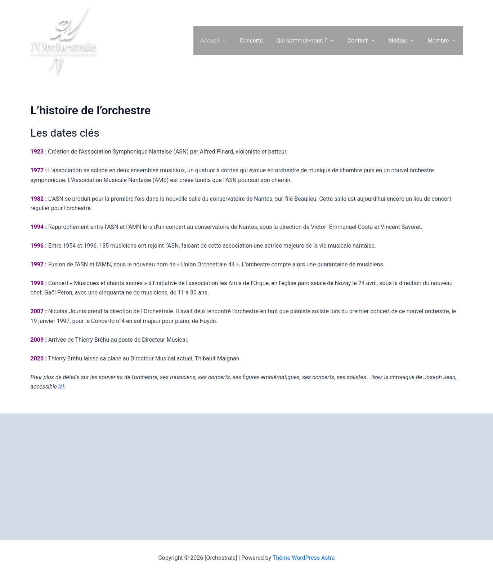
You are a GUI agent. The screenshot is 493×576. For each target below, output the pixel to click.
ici (61, 386)
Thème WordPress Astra (304, 557)
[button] (233, 40)
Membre (443, 40)
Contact (366, 40)
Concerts (260, 40)
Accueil (224, 40)
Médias (404, 40)
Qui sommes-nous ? (312, 40)
